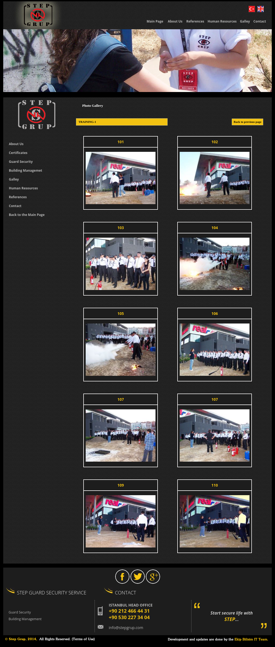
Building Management (25, 619)
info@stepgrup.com (126, 627)
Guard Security (20, 612)
